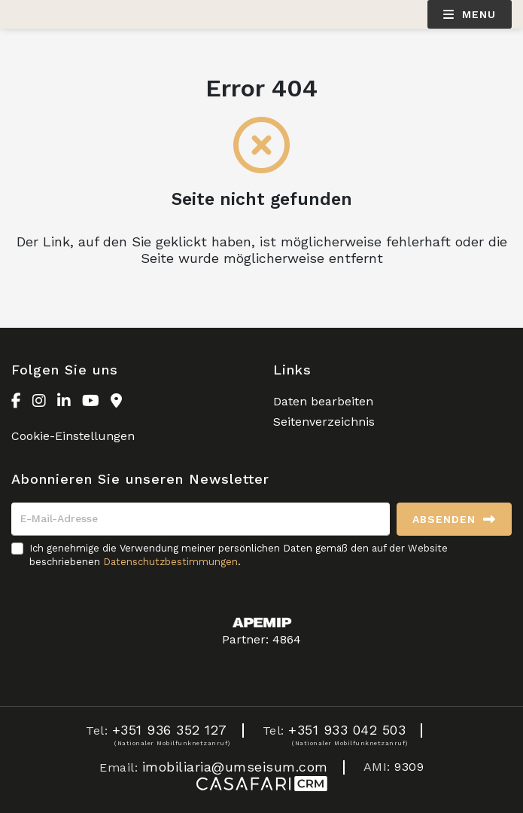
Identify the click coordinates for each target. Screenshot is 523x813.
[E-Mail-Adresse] (200, 519)
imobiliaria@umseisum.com (235, 767)
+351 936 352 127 (169, 730)
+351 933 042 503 (347, 730)
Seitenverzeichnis (324, 421)
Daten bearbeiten (323, 401)
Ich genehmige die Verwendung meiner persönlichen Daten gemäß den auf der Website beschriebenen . (238, 555)
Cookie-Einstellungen (73, 436)
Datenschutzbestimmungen (170, 561)
